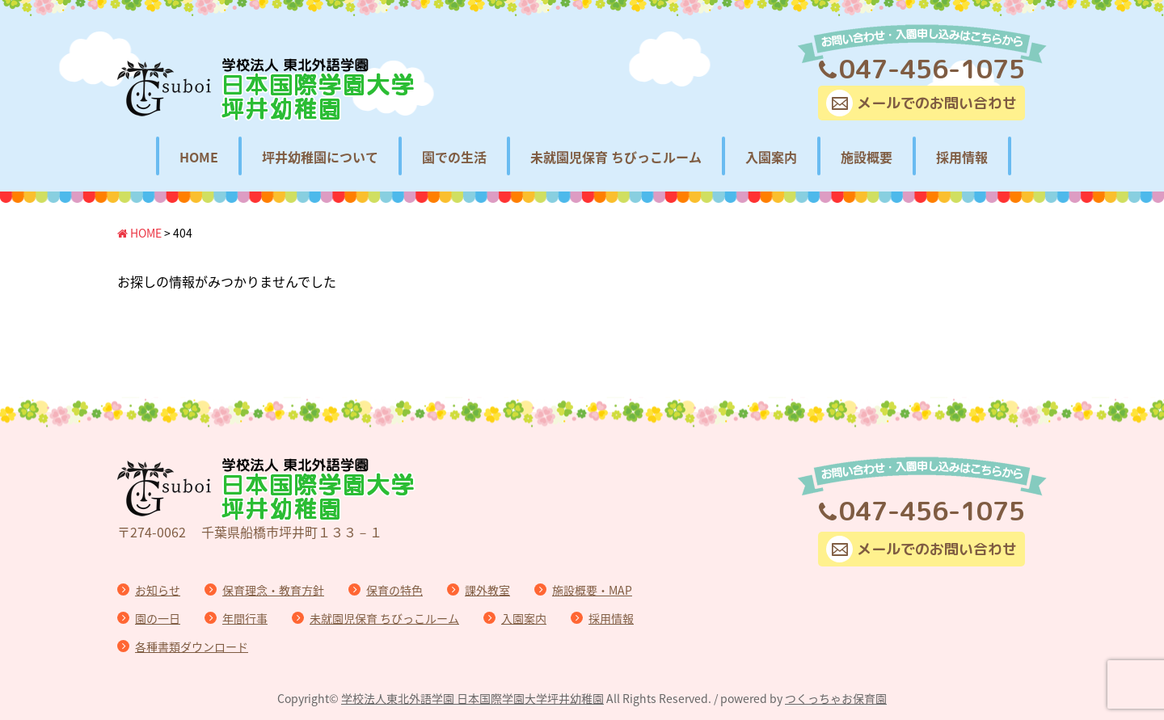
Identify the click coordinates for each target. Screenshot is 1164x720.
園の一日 (157, 618)
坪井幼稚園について (320, 156)
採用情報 (962, 156)
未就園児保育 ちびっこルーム (616, 156)
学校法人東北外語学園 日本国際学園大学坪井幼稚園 (472, 698)
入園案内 (771, 156)
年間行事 (245, 618)
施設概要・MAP (592, 590)
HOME (198, 156)
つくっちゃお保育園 (836, 698)
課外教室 (487, 590)
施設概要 (866, 156)
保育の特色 (394, 590)
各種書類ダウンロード (191, 646)
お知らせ (157, 590)
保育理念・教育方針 (273, 590)
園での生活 (454, 156)
